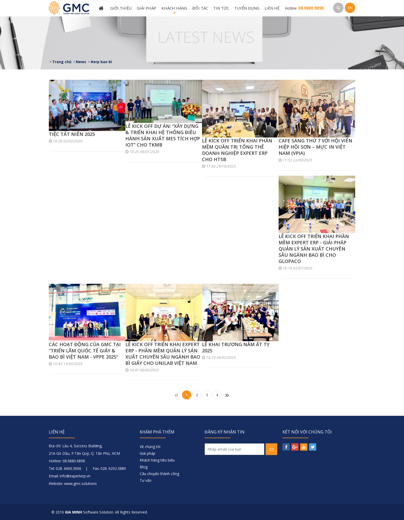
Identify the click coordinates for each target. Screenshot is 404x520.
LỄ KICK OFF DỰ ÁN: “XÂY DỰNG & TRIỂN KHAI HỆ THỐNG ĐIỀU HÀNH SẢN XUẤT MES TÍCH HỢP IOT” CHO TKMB (162, 135)
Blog (143, 466)
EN (350, 7)
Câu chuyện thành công (159, 473)
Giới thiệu (121, 8)
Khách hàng (174, 10)
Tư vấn (145, 480)
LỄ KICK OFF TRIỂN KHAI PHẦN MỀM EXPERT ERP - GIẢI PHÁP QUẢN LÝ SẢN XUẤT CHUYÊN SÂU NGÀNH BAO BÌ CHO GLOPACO (314, 248)
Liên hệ (272, 8)
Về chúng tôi (150, 446)
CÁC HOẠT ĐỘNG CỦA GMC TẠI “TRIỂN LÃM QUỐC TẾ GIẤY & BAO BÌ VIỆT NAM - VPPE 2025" (85, 350)
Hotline (304, 8)
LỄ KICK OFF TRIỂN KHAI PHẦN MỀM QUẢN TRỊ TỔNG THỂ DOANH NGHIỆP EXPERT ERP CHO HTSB (237, 149)
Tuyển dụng (246, 8)
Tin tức (221, 8)
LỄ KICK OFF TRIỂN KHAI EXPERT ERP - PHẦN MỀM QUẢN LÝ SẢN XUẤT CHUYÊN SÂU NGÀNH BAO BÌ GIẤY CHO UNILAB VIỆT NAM (162, 353)
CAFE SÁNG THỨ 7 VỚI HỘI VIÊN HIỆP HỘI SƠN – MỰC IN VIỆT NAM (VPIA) (315, 146)
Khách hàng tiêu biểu (157, 460)
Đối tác (200, 8)
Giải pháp (146, 8)
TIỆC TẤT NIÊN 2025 (72, 134)
